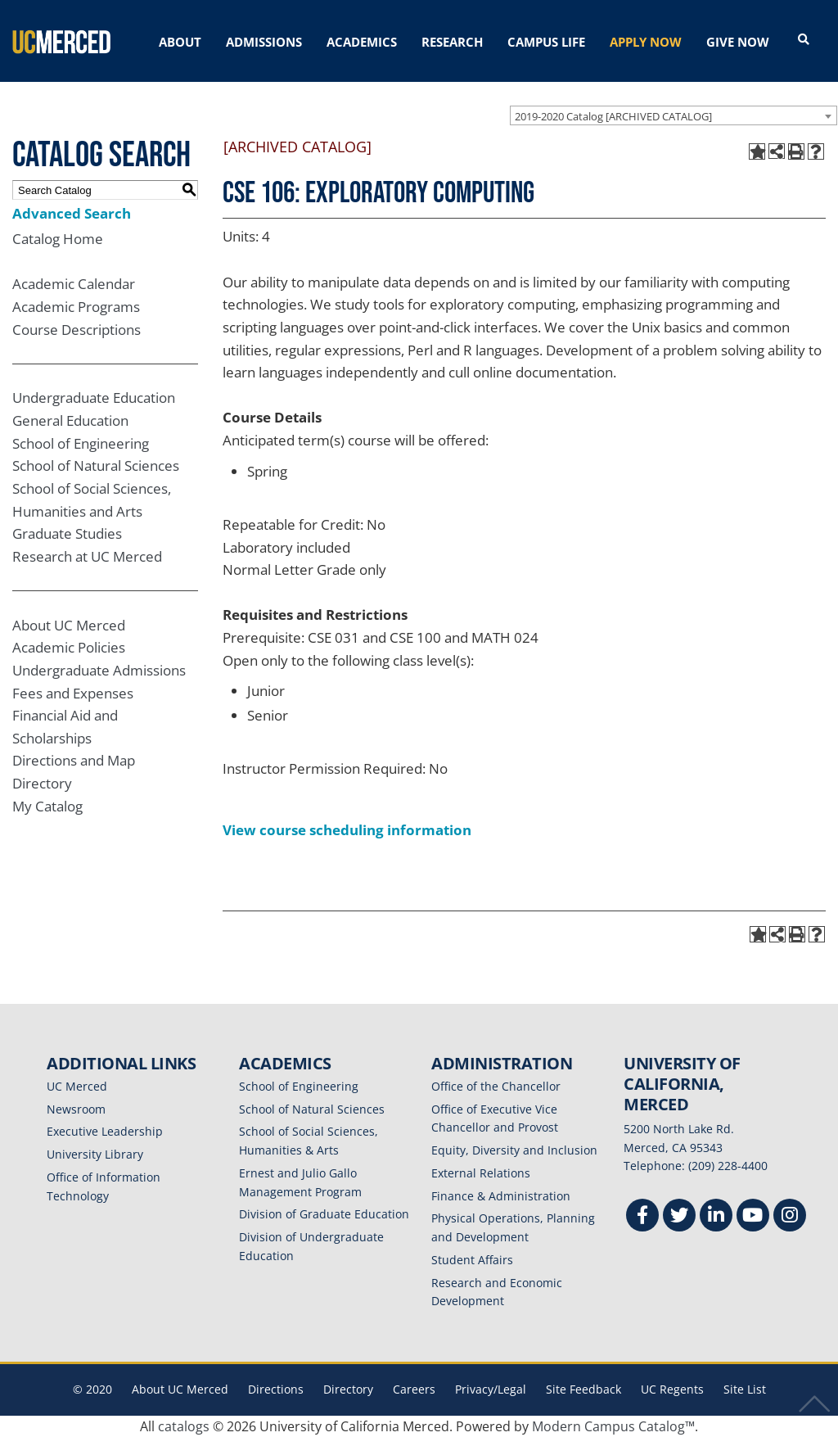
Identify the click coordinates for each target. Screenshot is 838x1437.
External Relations (480, 1173)
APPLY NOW (646, 42)
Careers (414, 1389)
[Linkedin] (716, 1217)
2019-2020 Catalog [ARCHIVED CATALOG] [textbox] (613, 116)
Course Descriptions (76, 329)
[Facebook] (642, 1217)
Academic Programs (76, 306)
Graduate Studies (67, 533)
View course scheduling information (347, 829)
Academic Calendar (73, 283)
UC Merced (77, 1086)
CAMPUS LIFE (546, 42)
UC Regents (672, 1389)
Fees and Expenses (72, 693)
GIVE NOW (737, 42)
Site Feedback (583, 1389)
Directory (42, 783)
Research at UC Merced (87, 556)
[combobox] (673, 115)
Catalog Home (57, 238)
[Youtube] (753, 1217)
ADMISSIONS (264, 42)
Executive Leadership (105, 1131)
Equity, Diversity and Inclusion (514, 1150)
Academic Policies (68, 647)
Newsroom (76, 1109)
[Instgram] (790, 1217)
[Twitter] (679, 1217)
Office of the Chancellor (496, 1086)
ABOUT (180, 42)
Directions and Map (73, 760)
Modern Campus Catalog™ (613, 1426)
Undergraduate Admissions (99, 670)
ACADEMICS (362, 42)
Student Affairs (472, 1260)
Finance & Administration (500, 1196)
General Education (70, 420)
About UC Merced (68, 625)
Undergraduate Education (93, 397)
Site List (744, 1389)
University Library (95, 1154)
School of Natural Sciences (95, 465)
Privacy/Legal (490, 1389)
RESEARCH (452, 42)
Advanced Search (71, 213)
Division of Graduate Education (324, 1214)
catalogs (184, 1426)
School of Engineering (80, 443)
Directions (276, 1389)
